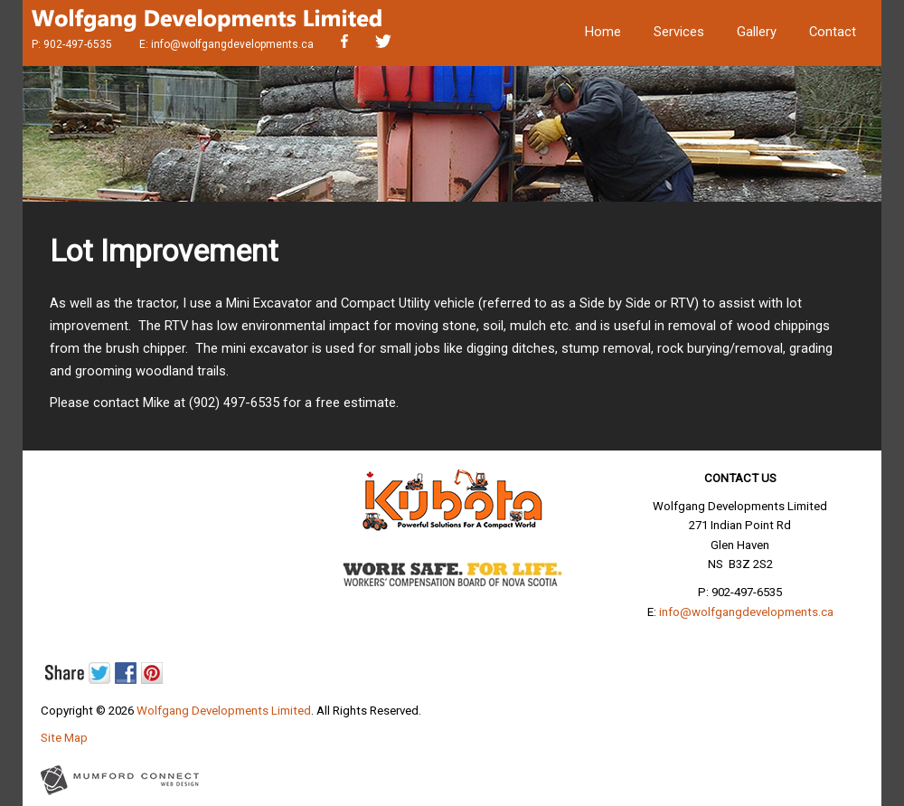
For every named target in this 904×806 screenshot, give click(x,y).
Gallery (757, 32)
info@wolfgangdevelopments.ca (232, 44)
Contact (832, 32)
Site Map (64, 737)
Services (679, 32)
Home (603, 32)
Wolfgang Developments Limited (224, 710)
